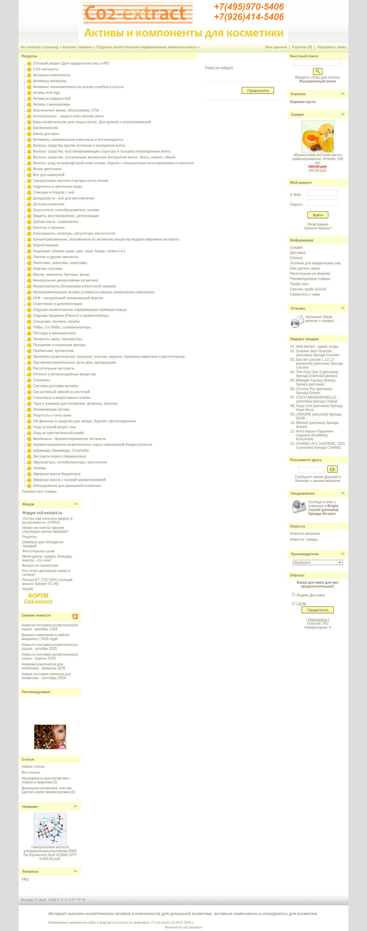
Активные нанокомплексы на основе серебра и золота (78, 87)
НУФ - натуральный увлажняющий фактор (68, 298)
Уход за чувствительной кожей (58, 433)
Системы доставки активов (55, 386)
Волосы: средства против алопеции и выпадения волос (79, 145)
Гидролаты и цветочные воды (57, 186)
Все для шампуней (48, 175)
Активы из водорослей (51, 98)
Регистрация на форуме (310, 273)
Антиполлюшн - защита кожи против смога (68, 116)
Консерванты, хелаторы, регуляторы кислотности (74, 233)
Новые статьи (32, 766)
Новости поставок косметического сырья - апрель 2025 (49, 656)
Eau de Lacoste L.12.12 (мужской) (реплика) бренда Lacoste (319, 363)
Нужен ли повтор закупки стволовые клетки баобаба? (45, 529)
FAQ (25, 879)
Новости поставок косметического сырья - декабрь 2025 (49, 627)
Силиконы (41, 380)
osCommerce (192, 927)
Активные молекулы (49, 81)
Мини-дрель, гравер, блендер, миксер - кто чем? (47, 558)
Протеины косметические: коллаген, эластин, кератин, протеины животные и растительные (109, 356)
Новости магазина (305, 533)
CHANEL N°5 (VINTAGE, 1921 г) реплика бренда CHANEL (320, 445)
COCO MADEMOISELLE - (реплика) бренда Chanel (317, 399)
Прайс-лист (299, 284)
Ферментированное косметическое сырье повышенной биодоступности (92, 444)
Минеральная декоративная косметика (65, 280)
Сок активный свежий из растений (61, 392)
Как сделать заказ (305, 268)
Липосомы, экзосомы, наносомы (60, 263)
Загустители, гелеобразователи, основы (66, 210)
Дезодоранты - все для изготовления (63, 198)
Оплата (296, 258)
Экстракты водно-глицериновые (59, 456)
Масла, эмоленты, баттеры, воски (61, 274)
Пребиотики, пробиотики (53, 351)
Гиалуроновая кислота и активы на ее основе (70, 180)
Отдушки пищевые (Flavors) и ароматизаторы (71, 315)
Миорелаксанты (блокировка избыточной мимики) (74, 286)
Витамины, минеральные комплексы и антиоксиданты (78, 139)
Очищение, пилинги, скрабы (56, 321)
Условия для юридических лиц (315, 263)
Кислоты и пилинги (48, 227)
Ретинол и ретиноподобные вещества (64, 374)
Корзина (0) (302, 47)
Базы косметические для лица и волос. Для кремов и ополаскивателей (92, 122)
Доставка (298, 253)
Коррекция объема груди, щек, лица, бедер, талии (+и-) (79, 251)
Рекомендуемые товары (310, 279)
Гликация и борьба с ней (53, 192)
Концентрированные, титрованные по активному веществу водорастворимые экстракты (106, 239)
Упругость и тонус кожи (52, 415)
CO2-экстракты (45, 69)
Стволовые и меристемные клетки (61, 398)
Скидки (297, 114)
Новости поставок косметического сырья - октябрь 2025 (49, 646)
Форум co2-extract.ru (42, 513)
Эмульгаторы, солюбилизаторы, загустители (70, 462)
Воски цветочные (47, 169)
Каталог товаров (77, 47)
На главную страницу (39, 47)
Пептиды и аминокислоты (54, 333)
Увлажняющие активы (51, 409)
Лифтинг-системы (47, 268)
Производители (305, 554)
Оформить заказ (331, 47)
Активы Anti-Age (46, 93)
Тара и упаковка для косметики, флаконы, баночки (75, 403)
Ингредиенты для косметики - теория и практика (46, 780)
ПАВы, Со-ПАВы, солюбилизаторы (62, 327)
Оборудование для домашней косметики (67, 485)
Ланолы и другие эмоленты (55, 257)
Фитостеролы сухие (38, 551)
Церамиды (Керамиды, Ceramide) (61, 450)
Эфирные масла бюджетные (56, 474)
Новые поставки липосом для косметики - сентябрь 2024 (46, 676)
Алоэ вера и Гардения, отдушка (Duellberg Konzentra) (315, 435)
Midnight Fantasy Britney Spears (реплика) (315, 382)
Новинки (29, 806)
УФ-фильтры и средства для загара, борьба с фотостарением (84, 421)
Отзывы (298, 308)
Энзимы (39, 468)
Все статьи (30, 772)
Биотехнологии (45, 128)
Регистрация (317, 224)
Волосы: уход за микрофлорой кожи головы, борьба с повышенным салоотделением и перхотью (113, 163)
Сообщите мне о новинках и (323, 508)
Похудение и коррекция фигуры (59, 345)
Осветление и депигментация (57, 304)
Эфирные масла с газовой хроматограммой (69, 480)
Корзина (298, 94)
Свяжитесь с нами (305, 294)
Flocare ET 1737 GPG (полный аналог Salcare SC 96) (47, 582)
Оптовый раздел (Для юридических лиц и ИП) (71, 63)
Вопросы (30, 871)
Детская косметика (48, 204)
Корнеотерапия (45, 245)
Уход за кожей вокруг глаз (54, 427)
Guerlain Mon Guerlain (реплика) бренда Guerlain (318, 353)
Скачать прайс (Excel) (308, 289)
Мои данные (276, 47)
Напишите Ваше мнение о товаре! (320, 319)
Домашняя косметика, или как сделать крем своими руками (46, 790)
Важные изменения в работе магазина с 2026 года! (45, 637)
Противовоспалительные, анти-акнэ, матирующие (74, 362)
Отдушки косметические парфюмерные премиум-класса (146, 47)
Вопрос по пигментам (40, 565)
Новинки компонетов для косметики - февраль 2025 (43, 666)
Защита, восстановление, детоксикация (66, 216)
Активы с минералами (51, 104)
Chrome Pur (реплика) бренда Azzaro (314, 391)
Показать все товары (38, 491)
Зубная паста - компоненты (55, 222)
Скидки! (296, 247)
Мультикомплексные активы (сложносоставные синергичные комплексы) (93, 292)
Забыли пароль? (318, 228)
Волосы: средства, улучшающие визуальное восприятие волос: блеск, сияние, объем (104, 157)
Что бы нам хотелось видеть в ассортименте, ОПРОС (47, 520)
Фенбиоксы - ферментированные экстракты (69, 439)
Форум (28, 504)
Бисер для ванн (46, 134)
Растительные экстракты (53, 368)
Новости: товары (304, 539)
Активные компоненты (51, 75)
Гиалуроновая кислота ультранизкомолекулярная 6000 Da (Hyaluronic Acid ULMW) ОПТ (49, 851)
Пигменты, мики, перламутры (57, 339)
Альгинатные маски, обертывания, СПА (66, 110)
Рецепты (29, 537)
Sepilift (27, 589)
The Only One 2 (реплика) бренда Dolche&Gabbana (317, 374)
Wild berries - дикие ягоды (317, 346)
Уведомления (303, 493)
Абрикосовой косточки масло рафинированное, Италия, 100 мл (317, 159)
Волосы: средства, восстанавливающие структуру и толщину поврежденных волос (101, 151)
